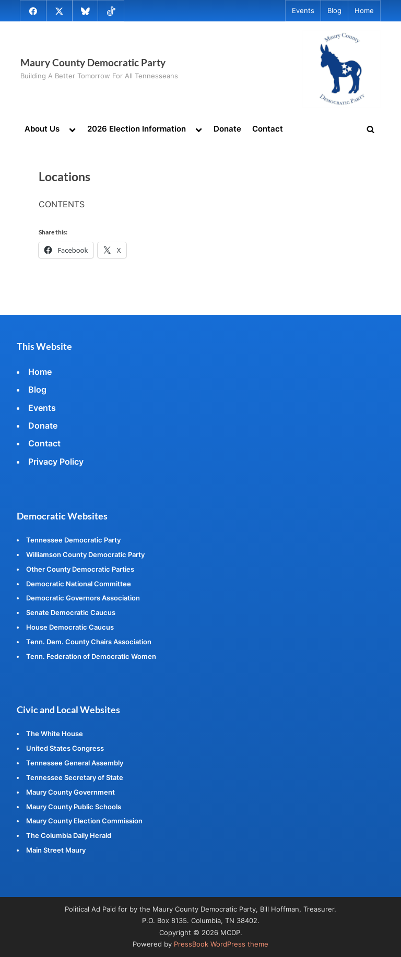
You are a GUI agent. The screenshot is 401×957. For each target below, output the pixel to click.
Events (303, 11)
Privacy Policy (56, 461)
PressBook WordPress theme (221, 944)
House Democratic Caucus (70, 627)
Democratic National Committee (78, 584)
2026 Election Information (136, 129)
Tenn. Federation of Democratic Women (91, 656)
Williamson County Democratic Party (85, 554)
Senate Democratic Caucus (70, 612)
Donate (227, 129)
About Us (42, 129)
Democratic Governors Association (83, 598)
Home (364, 11)
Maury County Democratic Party (93, 62)
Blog (334, 11)
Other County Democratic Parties (80, 569)
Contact (267, 129)
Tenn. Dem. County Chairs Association (88, 641)
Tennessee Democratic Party (73, 540)
